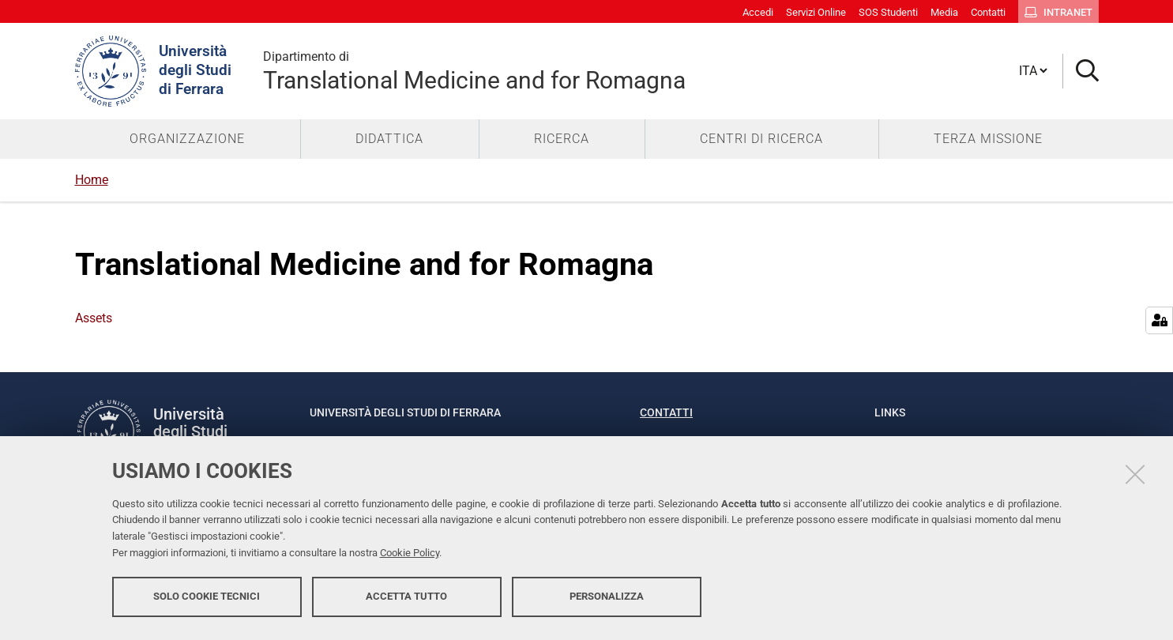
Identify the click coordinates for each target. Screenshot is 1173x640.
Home (91, 179)
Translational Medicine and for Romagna (474, 70)
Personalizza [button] (607, 598)
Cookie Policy (409, 555)
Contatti (666, 412)
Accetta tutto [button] (406, 598)
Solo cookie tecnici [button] (206, 598)
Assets (93, 318)
